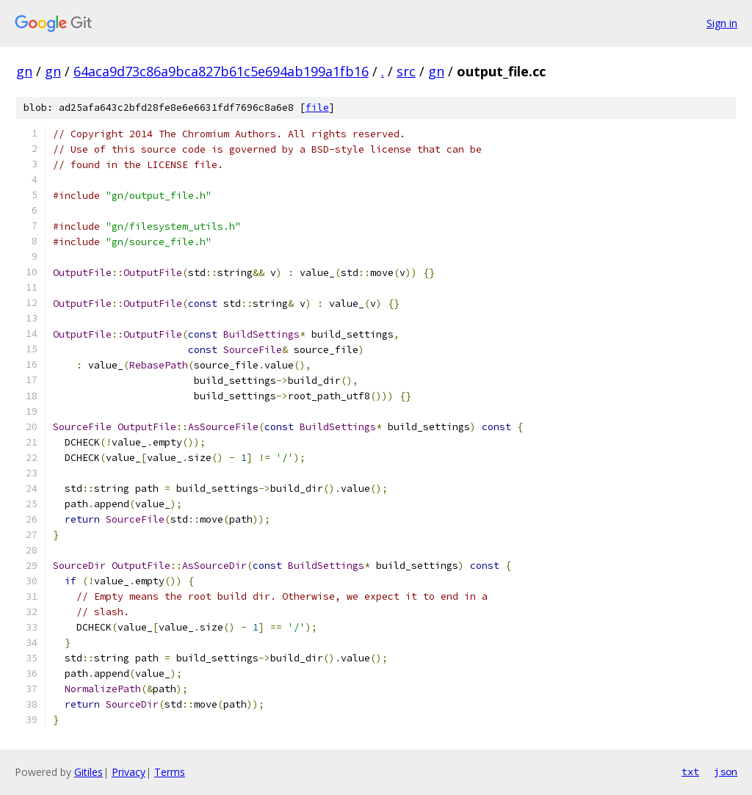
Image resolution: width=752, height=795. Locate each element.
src (406, 71)
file (317, 107)
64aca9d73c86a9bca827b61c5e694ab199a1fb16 (221, 71)
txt (690, 771)
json (725, 771)
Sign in (721, 23)
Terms (169, 772)
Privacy (128, 772)
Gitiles (88, 772)
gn (24, 71)
